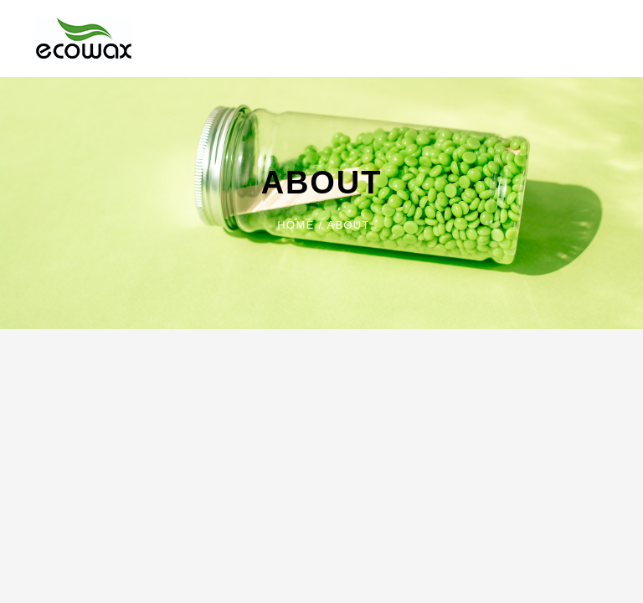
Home (295, 225)
